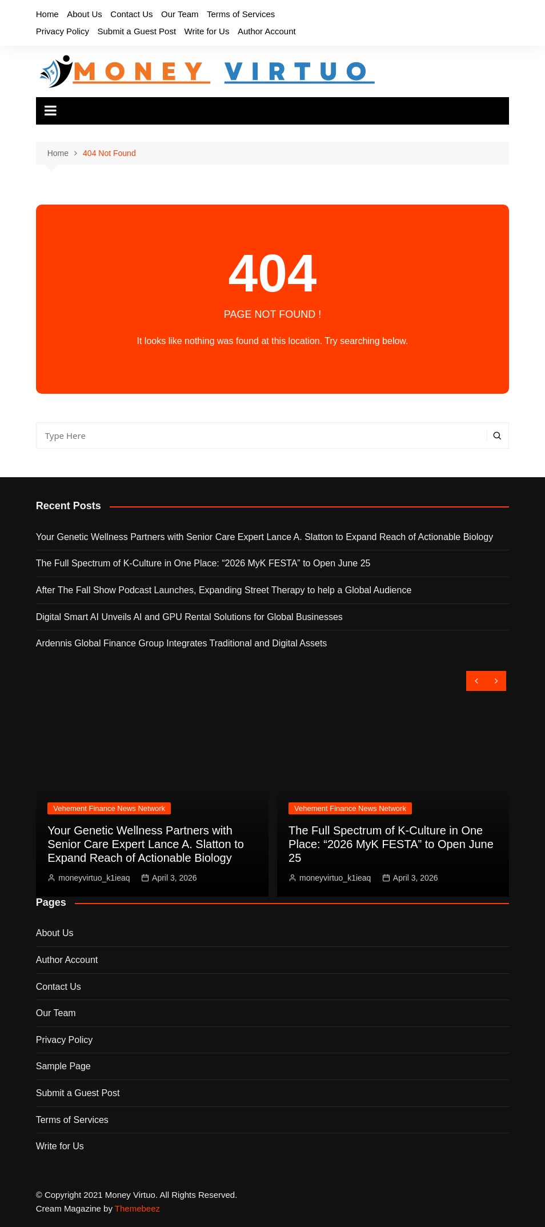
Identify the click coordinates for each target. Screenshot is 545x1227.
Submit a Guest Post (137, 31)
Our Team (180, 14)
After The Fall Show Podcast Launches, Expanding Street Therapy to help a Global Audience (224, 590)
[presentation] (476, 681)
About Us (84, 14)
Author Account (267, 31)
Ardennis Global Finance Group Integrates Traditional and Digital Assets (181, 643)
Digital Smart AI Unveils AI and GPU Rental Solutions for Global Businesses (189, 617)
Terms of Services (241, 14)
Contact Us (131, 14)
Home (47, 14)
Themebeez (137, 1208)
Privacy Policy (62, 31)
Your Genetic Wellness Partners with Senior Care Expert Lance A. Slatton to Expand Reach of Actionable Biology (264, 537)
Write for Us (207, 31)
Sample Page (63, 1066)
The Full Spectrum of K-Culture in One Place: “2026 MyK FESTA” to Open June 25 (203, 563)
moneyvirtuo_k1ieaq (94, 877)
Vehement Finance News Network (109, 808)
